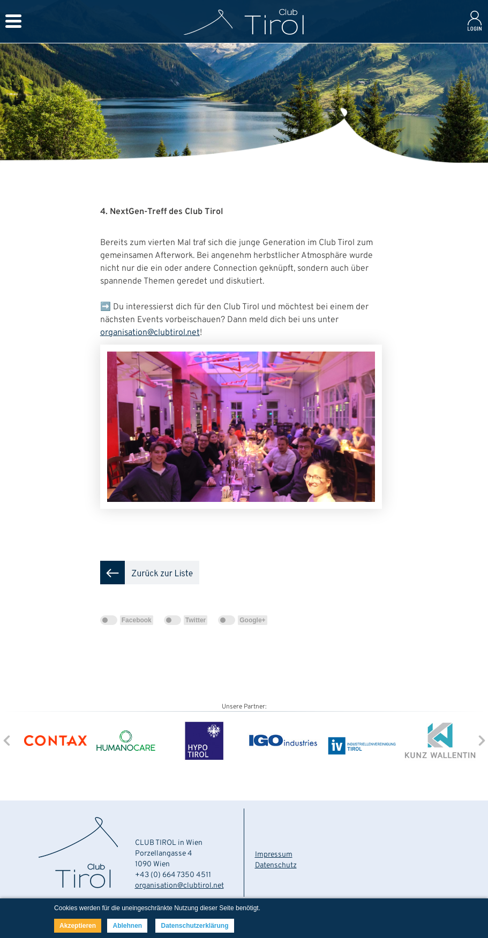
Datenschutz (276, 865)
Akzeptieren (77, 925)
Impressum (273, 854)
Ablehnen (127, 925)
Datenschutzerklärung (194, 925)
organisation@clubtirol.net (150, 332)
